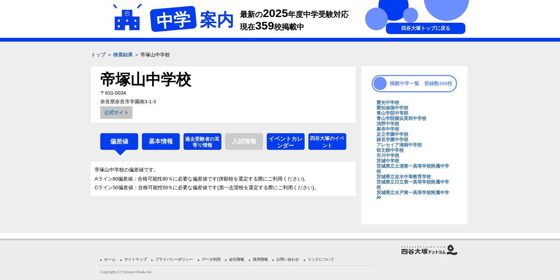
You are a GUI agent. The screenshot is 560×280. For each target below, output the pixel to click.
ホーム (109, 259)
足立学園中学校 (392, 134)
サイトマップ (135, 259)
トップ (98, 55)
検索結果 (123, 55)
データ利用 (211, 259)
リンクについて (321, 259)
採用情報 (260, 259)
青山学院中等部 (392, 113)
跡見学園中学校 (392, 139)
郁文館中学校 (390, 150)
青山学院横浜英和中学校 (401, 118)
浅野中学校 (387, 123)
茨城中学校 (387, 160)
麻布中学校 (387, 129)
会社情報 (236, 259)
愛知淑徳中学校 (392, 107)
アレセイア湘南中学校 (399, 145)
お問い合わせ (287, 259)
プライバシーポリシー (174, 259)
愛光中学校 (387, 102)
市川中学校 (387, 155)
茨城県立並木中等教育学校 (403, 176)
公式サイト (116, 112)
